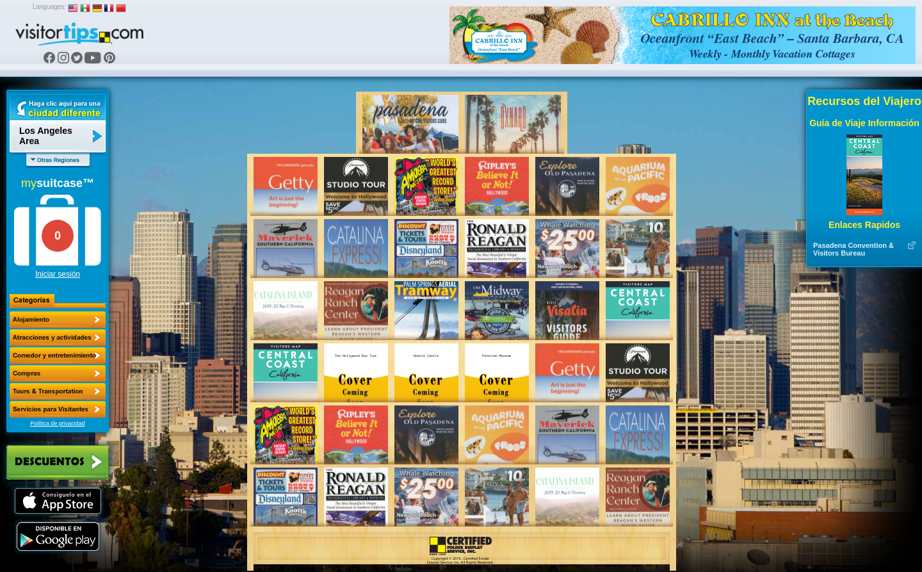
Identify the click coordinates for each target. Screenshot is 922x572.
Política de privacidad (57, 423)
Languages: (49, 6)
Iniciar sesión (57, 274)
